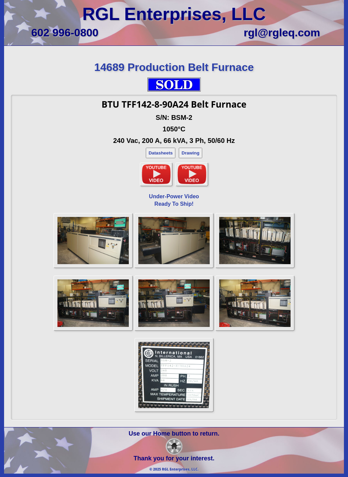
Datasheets (161, 152)
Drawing (190, 152)
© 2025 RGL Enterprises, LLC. (174, 469)
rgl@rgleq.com (282, 32)
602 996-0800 (65, 32)
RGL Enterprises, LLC (173, 14)
